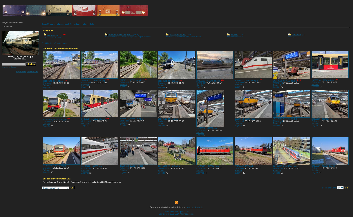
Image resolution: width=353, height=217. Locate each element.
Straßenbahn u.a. (178, 34)
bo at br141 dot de (195, 207)
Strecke (234, 34)
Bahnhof (51, 35)
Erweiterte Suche (9, 67)
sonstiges (296, 34)
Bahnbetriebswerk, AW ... (120, 34)
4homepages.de (187, 214)
